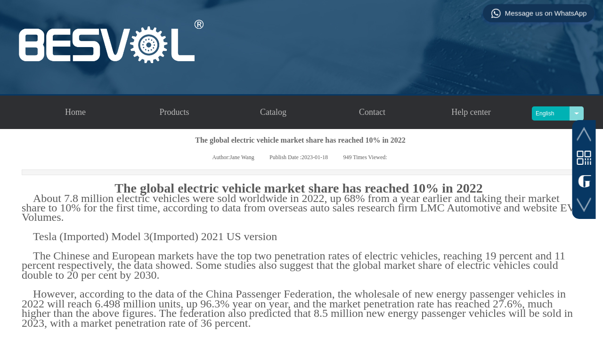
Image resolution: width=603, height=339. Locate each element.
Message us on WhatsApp (538, 13)
